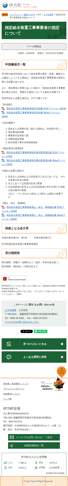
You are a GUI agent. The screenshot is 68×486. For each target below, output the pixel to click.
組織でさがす (29, 15)
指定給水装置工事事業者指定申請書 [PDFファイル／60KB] (36, 108)
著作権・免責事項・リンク (15, 384)
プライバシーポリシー (13, 389)
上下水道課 (48, 15)
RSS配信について (11, 394)
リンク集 (7, 399)
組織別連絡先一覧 (34, 445)
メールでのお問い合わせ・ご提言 (34, 437)
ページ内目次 (34, 46)
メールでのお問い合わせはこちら (22, 322)
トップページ (15, 15)
